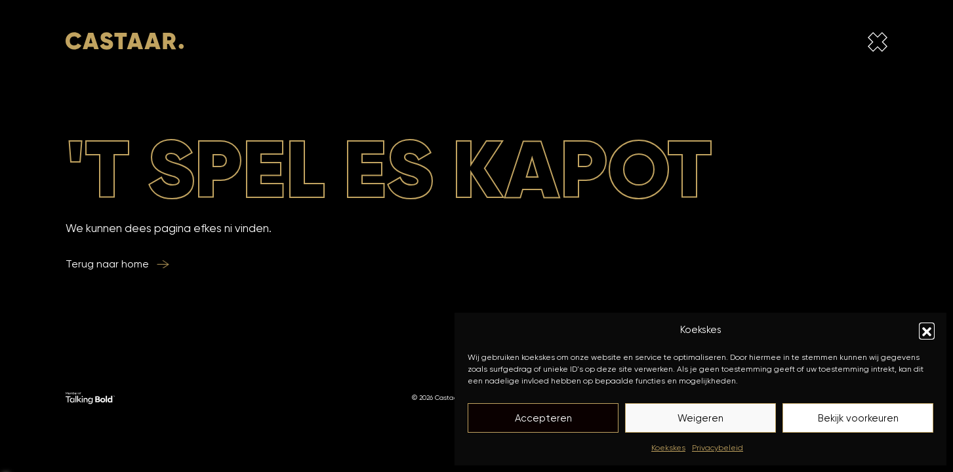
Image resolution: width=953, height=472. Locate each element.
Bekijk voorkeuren (858, 418)
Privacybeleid (717, 447)
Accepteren (543, 418)
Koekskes (668, 447)
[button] (926, 330)
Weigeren (700, 418)
